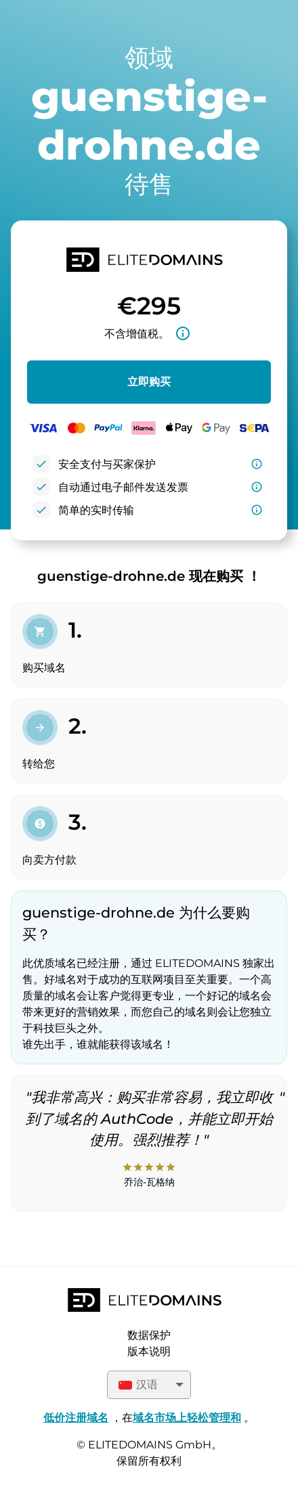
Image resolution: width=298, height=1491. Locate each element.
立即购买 (149, 381)
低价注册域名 (75, 1417)
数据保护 (149, 1335)
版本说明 (149, 1351)
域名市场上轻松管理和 (187, 1417)
